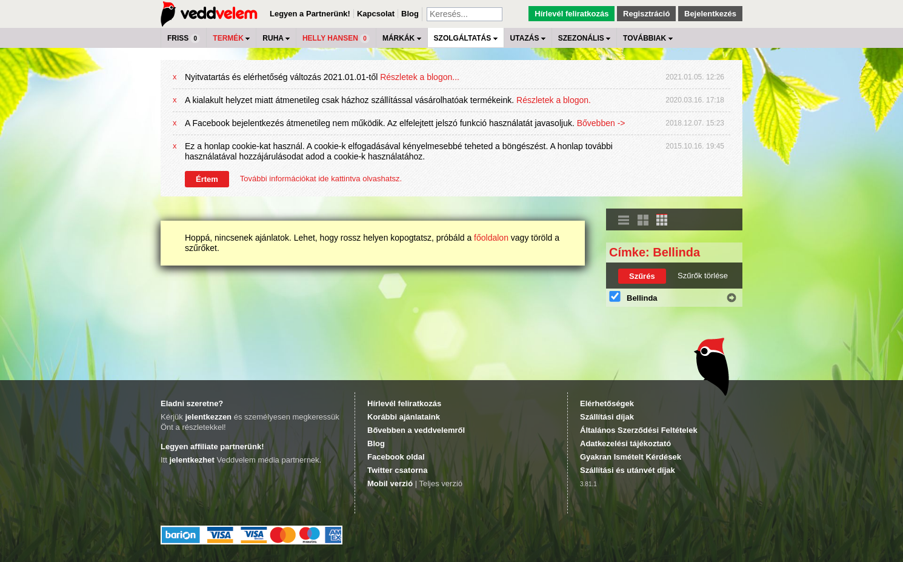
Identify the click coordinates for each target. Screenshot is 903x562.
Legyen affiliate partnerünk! (212, 446)
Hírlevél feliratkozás (571, 13)
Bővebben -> (601, 123)
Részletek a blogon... (419, 77)
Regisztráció (646, 13)
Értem (207, 179)
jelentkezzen (208, 416)
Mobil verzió (390, 483)
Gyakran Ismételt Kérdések (630, 456)
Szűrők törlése (703, 275)
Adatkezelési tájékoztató (625, 443)
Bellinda (642, 298)
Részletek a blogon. (553, 100)
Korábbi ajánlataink (403, 416)
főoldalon (491, 238)
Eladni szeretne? (192, 403)
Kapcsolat (376, 13)
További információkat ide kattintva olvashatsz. (321, 178)
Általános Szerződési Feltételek (639, 430)
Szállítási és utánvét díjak (627, 470)
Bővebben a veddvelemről (416, 430)
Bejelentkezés (710, 13)
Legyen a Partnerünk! (310, 13)
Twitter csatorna (397, 470)
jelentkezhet (191, 459)
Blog (410, 13)
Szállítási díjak (607, 416)
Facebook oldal (396, 456)
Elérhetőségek (607, 403)
